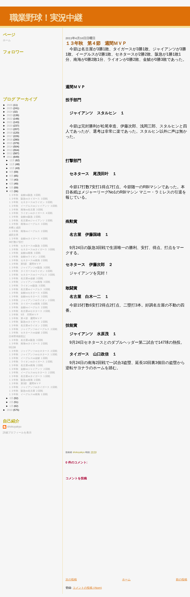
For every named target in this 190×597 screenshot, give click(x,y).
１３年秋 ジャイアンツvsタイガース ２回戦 (33, 387)
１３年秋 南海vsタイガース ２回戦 (28, 343)
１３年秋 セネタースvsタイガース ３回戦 (32, 249)
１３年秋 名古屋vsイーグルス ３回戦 (29, 289)
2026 (10, 104)
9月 (12, 172)
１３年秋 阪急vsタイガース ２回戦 (28, 321)
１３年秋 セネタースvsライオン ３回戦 (30, 202)
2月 (12, 402)
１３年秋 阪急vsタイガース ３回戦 (28, 198)
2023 (10, 115)
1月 (12, 406)
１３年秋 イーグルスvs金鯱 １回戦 (28, 358)
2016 (10, 139)
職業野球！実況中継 (46, 17)
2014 (10, 146)
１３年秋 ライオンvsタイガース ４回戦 (30, 213)
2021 (10, 122)
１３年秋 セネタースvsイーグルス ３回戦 (32, 274)
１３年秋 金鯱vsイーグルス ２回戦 (28, 307)
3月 (12, 398)
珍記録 (12, 347)
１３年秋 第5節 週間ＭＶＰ (25, 263)
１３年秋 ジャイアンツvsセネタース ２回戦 (33, 351)
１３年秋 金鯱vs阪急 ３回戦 (24, 195)
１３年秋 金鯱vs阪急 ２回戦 (24, 216)
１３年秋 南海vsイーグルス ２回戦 (28, 231)
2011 (10, 156)
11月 (12, 164)
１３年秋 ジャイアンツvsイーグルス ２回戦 (33, 329)
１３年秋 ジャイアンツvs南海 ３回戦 (29, 282)
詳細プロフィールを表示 (17, 432)
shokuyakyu (14, 426)
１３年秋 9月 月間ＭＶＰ (25, 314)
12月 (12, 160)
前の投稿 (181, 579)
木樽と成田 (15, 227)
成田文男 (13, 234)
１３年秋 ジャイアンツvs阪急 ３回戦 (29, 267)
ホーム (126, 579)
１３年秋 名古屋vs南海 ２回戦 (26, 365)
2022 (10, 118)
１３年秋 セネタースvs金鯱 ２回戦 (28, 332)
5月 (12, 187)
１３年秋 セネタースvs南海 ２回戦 (28, 260)
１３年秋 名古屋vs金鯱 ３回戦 (26, 278)
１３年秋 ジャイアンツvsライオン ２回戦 (32, 300)
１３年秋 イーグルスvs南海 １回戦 (28, 394)
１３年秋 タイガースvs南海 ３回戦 (28, 303)
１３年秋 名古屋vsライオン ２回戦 (28, 325)
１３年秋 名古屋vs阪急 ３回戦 (26, 340)
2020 (10, 125)
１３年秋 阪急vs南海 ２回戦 (24, 380)
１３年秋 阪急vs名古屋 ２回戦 (26, 390)
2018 (10, 132)
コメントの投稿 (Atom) (87, 587)
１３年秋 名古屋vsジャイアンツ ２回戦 (30, 220)
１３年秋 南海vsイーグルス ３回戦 (28, 224)
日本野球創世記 (17, 336)
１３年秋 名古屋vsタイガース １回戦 (29, 376)
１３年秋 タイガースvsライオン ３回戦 (30, 271)
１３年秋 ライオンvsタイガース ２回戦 (30, 361)
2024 (10, 111)
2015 (10, 143)
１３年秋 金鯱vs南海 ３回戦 (24, 253)
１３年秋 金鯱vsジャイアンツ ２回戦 (29, 369)
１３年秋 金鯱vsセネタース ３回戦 (28, 296)
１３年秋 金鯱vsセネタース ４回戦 (28, 292)
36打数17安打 (16, 242)
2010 (10, 409)
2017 (10, 136)
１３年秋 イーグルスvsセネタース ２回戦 (32, 372)
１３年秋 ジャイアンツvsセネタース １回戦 (33, 354)
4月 (12, 191)
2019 (10, 129)
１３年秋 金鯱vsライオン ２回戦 (28, 256)
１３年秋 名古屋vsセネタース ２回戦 (29, 311)
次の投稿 (71, 579)
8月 (12, 175)
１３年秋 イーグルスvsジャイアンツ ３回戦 (33, 206)
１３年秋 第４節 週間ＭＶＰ (25, 318)
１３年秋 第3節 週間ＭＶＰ (25, 383)
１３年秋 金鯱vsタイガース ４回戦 (28, 238)
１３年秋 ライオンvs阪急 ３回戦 (27, 285)
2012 (10, 153)
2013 (10, 150)
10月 (12, 168)
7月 (12, 179)
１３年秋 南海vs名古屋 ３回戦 (26, 209)
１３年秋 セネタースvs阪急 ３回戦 (28, 245)
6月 (12, 183)
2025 (10, 108)
